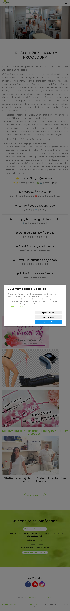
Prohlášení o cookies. (15, 311)
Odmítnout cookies (35, 317)
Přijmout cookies (54, 317)
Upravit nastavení (18, 317)
